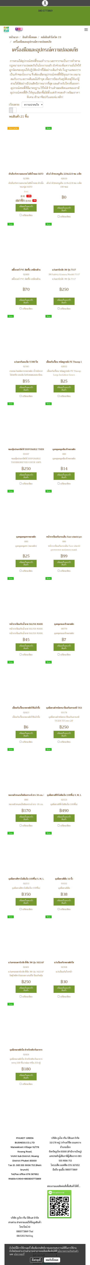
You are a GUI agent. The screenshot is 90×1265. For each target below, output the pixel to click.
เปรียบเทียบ (27, 215)
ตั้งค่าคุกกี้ (36, 1260)
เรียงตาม (15, 104)
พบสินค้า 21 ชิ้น (18, 116)
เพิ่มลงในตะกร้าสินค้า (26, 208)
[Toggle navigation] (86, 29)
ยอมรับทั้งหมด (52, 1260)
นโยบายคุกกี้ (19, 1254)
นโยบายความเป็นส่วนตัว (68, 1251)
